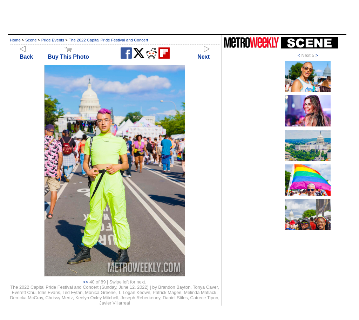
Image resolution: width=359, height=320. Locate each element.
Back (26, 53)
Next (203, 53)
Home (15, 40)
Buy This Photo (68, 53)
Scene (31, 40)
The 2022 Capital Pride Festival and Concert (108, 40)
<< (85, 282)
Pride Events (52, 40)
